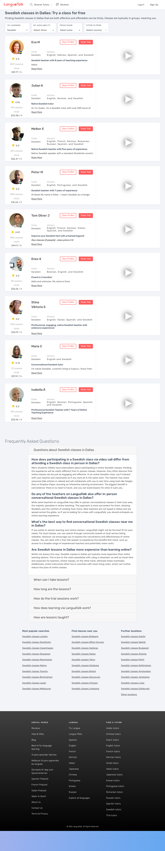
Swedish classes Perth (132, 657)
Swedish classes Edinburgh (135, 686)
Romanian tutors (114, 789)
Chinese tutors (113, 731)
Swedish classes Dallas (84, 651)
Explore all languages (79, 795)
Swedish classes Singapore (36, 651)
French (72, 749)
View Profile (68, 39)
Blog (33, 737)
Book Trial (86, 39)
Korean (72, 784)
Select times (40, 28)
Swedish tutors (113, 807)
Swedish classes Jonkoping (135, 674)
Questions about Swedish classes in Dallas (64, 447)
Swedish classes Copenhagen (37, 645)
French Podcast (39, 782)
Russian (73, 789)
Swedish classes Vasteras (85, 645)
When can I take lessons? (51, 577)
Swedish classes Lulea (132, 680)
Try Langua (74, 726)
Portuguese (74, 778)
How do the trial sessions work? (56, 596)
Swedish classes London (35, 634)
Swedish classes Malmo (34, 663)
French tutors (113, 749)
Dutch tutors (112, 737)
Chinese (73, 772)
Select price (66, 28)
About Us (36, 800)
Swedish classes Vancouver (86, 674)
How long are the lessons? (52, 587)
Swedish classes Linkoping (85, 686)
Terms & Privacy (39, 811)
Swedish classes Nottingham (136, 663)
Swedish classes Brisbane (85, 634)
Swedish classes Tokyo (83, 657)
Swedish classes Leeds (34, 680)
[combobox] (17, 28)
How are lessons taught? (51, 615)
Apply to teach (38, 794)
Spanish (73, 737)
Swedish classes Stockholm (36, 640)
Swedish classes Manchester (37, 657)
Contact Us (37, 805)
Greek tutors (112, 760)
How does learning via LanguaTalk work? (62, 605)
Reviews (35, 726)
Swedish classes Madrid (133, 640)
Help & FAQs (37, 731)
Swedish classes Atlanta (133, 651)
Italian (72, 760)
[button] (36, 66)
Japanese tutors (114, 772)
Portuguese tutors (115, 784)
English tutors (113, 743)
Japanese (74, 766)
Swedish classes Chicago (85, 680)
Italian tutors (112, 766)
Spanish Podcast (39, 776)
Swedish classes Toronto (35, 669)
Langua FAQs (75, 731)
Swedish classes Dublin (133, 634)
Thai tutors (111, 813)
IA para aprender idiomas (43, 752)
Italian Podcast (38, 788)
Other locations (129, 692)
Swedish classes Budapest (135, 645)
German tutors (113, 755)
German (73, 755)
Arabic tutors (112, 726)
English (72, 743)
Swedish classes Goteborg (85, 663)
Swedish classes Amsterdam (136, 669)
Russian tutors (113, 795)
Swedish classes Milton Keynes (88, 640)
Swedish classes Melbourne (36, 686)
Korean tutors (113, 778)
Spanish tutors (113, 801)
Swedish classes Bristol (84, 669)
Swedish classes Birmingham (37, 674)
